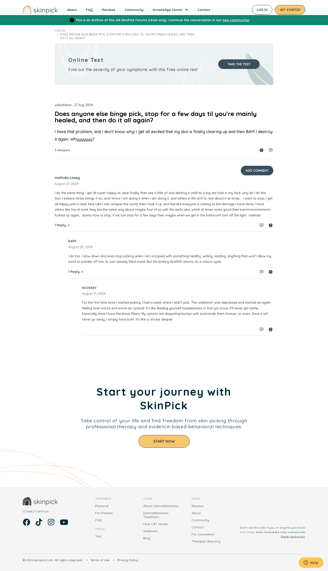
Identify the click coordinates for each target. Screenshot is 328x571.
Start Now (164, 441)
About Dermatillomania (160, 506)
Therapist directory (206, 541)
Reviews (108, 10)
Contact (203, 10)
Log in (262, 10)
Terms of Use (100, 560)
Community (134, 10)
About (72, 10)
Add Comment (257, 170)
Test (98, 536)
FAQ (89, 10)
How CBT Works (155, 524)
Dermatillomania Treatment (155, 515)
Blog (146, 538)
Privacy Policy (128, 560)
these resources (293, 536)
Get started (290, 10)
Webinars (150, 531)
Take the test (239, 64)
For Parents (104, 513)
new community (236, 20)
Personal (101, 506)
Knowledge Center (168, 10)
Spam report (261, 150)
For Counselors (203, 534)
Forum (60, 30)
